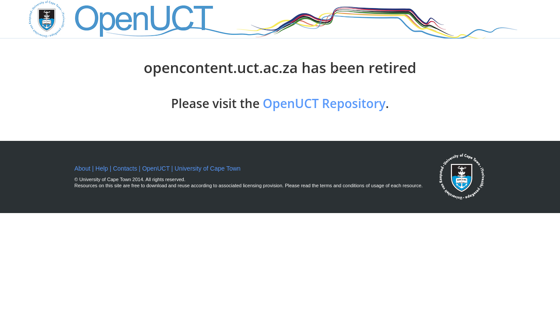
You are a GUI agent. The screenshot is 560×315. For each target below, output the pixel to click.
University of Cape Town (208, 168)
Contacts (125, 168)
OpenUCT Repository (324, 103)
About (83, 168)
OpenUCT (156, 168)
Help (101, 168)
